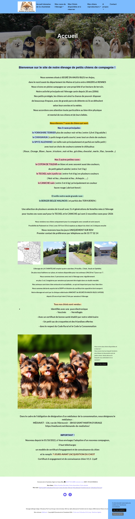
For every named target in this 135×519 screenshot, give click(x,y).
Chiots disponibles (74, 485)
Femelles (60, 485)
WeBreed (44, 512)
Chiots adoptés (84, 485)
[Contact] (65, 494)
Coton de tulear (63, 487)
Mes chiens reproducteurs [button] (93, 5)
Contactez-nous (78, 482)
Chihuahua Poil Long (96, 487)
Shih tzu (70, 487)
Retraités (65, 485)
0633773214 (69, 482)
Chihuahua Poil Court (52, 487)
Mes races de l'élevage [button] (60, 5)
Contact (113, 4)
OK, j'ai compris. (119, 510)
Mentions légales (96, 512)
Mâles (55, 485)
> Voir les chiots (101, 364)
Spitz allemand (77, 487)
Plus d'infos (118, 514)
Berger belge (42, 487)
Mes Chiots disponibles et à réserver (74, 6)
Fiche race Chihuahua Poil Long (82, 512)
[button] (23, 371)
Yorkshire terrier (85, 487)
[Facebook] (70, 494)
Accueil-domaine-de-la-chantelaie (43, 5)
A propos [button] (105, 5)
